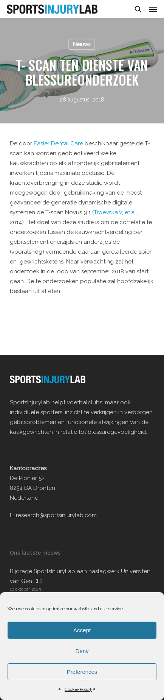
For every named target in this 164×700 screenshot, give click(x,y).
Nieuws (82, 44)
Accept (82, 630)
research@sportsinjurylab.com (56, 515)
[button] (153, 9)
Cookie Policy (78, 689)
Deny (81, 651)
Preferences (82, 672)
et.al (130, 212)
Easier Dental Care (59, 143)
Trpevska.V (108, 212)
